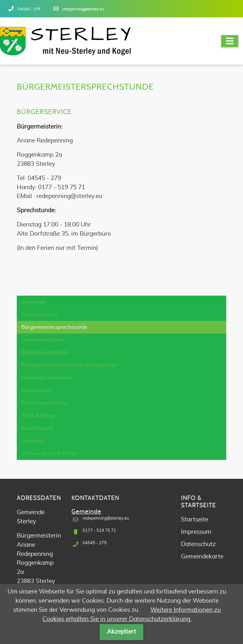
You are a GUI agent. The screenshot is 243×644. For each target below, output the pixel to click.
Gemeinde (34, 301)
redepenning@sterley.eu (83, 9)
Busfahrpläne (37, 428)
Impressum (196, 532)
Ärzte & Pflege (38, 415)
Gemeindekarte (40, 314)
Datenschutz (198, 544)
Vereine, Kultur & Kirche (49, 453)
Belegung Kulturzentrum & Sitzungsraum (69, 365)
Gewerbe (32, 440)
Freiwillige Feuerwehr (47, 377)
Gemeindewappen (43, 339)
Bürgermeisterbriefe (45, 352)
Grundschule (36, 390)
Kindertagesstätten (45, 403)
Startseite (194, 520)
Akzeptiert (121, 632)
